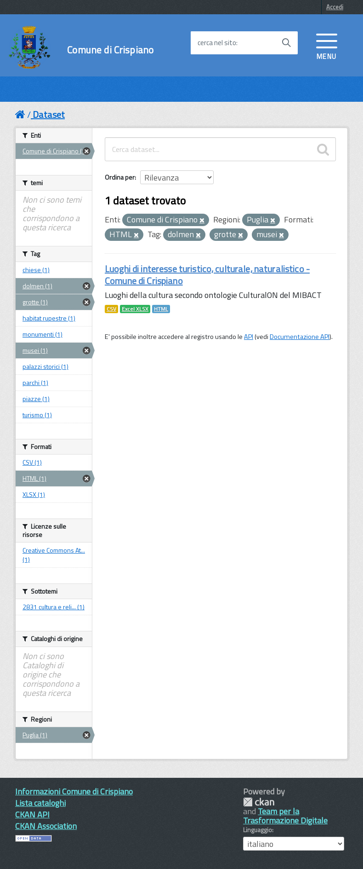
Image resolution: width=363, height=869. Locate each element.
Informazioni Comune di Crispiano (74, 791)
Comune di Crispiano (110, 50)
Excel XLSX (135, 309)
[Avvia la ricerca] (286, 42)
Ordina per (120, 177)
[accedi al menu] (326, 46)
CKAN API (32, 814)
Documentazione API (299, 337)
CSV (111, 309)
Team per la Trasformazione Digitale (285, 816)
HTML (161, 309)
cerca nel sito (217, 42)
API (248, 337)
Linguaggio (257, 829)
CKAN (258, 802)
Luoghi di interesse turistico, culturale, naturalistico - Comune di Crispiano (207, 275)
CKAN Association (46, 826)
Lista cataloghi (40, 803)
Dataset (49, 114)
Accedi (334, 7)
